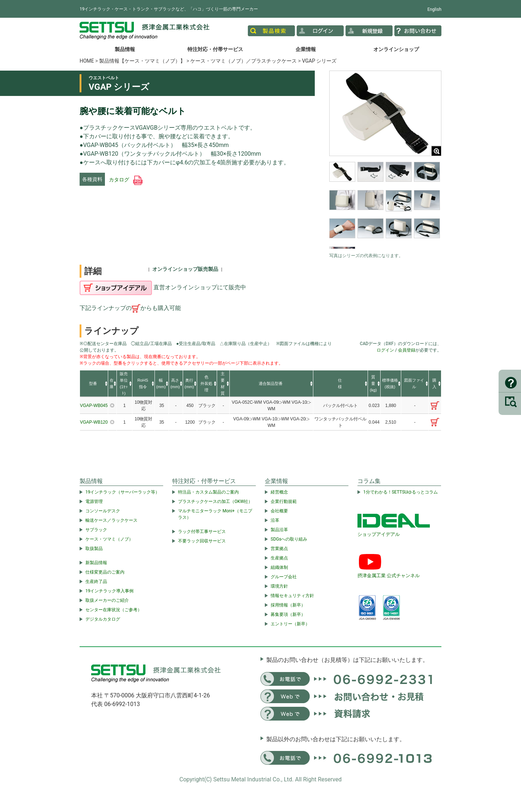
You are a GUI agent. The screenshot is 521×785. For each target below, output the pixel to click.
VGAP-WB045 (94, 405)
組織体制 (279, 567)
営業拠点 (279, 548)
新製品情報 (96, 562)
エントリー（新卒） (290, 623)
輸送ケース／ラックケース (111, 520)
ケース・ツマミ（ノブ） (109, 539)
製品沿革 (279, 529)
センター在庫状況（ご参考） (113, 609)
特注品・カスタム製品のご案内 (208, 492)
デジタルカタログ (102, 619)
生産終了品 (96, 581)
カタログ (126, 179)
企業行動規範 (284, 501)
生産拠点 (279, 558)
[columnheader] (94, 383)
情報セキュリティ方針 (292, 595)
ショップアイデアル (378, 534)
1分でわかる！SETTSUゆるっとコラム (400, 492)
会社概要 (279, 510)
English (434, 9)
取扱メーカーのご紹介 (107, 600)
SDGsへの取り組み (289, 539)
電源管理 (94, 501)
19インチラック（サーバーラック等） (122, 492)
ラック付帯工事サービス (202, 531)
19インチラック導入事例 (109, 590)
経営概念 (279, 492)
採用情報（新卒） (288, 605)
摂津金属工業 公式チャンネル (388, 575)
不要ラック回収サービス (202, 540)
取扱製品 (94, 548)
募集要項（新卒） (288, 614)
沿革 (275, 520)
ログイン (385, 350)
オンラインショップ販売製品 (185, 269)
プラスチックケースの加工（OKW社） (215, 501)
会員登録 (406, 350)
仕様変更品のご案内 (104, 572)
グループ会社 (284, 576)
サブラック (96, 529)
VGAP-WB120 (94, 422)
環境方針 (279, 586)
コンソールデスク (102, 510)
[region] (385, 205)
